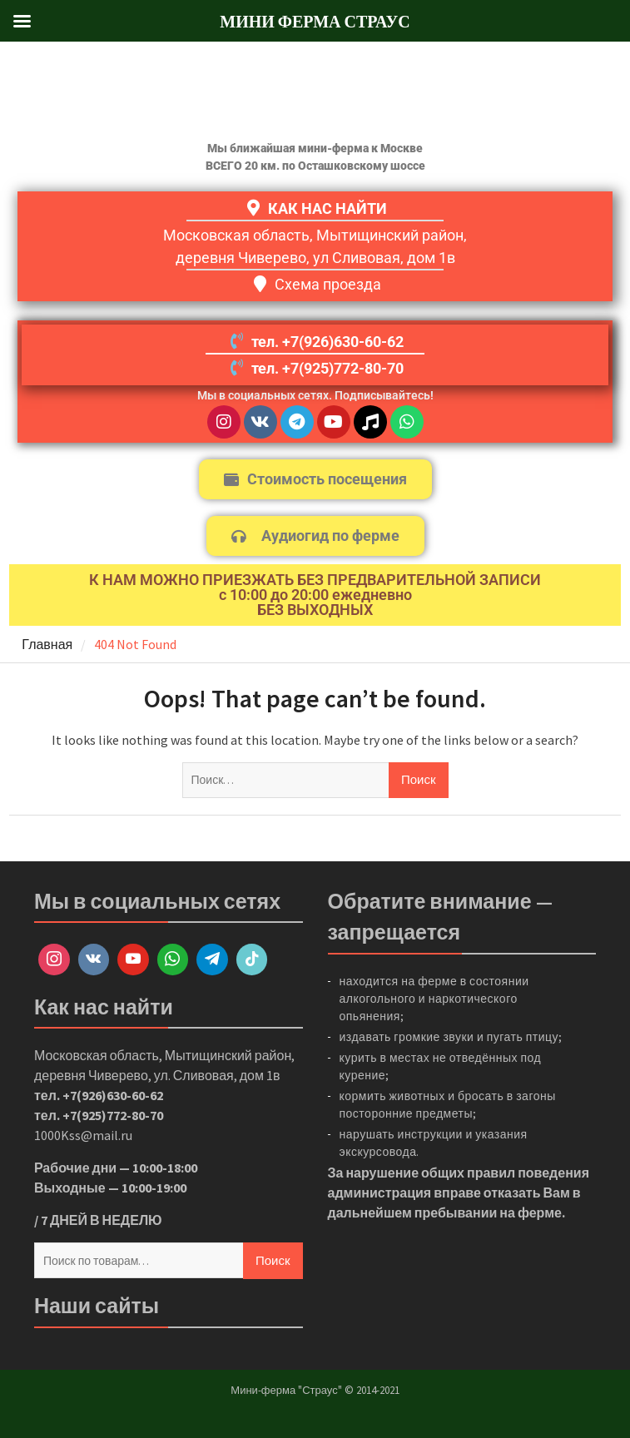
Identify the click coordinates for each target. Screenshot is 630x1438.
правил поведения (528, 1172)
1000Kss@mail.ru (83, 1135)
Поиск (272, 1260)
